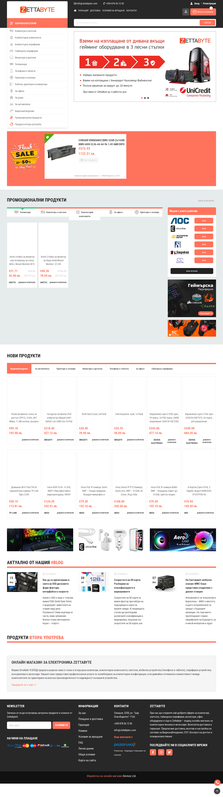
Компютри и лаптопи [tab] (53, 215)
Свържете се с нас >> (23, 698)
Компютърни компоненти (25, 37)
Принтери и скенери (22, 77)
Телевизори (18, 64)
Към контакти (123, 750)
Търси (207, 22)
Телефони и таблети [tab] (119, 368)
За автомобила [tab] (42, 368)
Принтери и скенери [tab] (147, 215)
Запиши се (61, 738)
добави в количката (26, 284)
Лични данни (86, 762)
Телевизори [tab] (22, 215)
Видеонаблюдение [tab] (19, 368)
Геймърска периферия (24, 51)
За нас (82, 726)
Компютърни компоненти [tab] (84, 215)
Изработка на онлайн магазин (104, 789)
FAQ (80, 756)
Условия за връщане (113, 10)
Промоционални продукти (26, 117)
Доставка (95, 10)
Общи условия (86, 767)
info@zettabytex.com (85, 3)
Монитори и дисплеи (23, 57)
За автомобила (20, 104)
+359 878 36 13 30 (113, 3)
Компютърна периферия (25, 44)
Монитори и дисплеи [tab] (92, 368)
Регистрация (209, 3)
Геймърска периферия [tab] (162, 368)
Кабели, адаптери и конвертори (28, 84)
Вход (195, 3)
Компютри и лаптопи (23, 31)
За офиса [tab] (116, 215)
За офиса (17, 91)
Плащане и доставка (90, 732)
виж (204, 220)
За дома (16, 97)
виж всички (206, 200)
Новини (82, 744)
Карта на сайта (87, 773)
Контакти (131, 10)
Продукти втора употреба (25, 124)
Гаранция (83, 10)
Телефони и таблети (22, 71)
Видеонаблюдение (22, 111)
